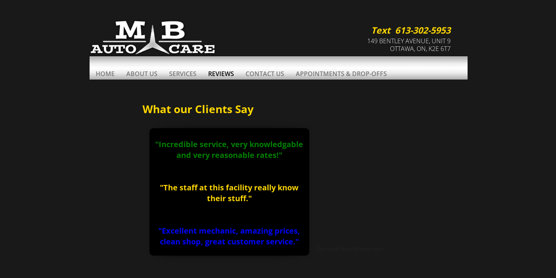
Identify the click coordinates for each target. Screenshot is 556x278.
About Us (142, 74)
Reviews (221, 74)
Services (183, 74)
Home (105, 74)
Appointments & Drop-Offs (341, 74)
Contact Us (265, 74)
